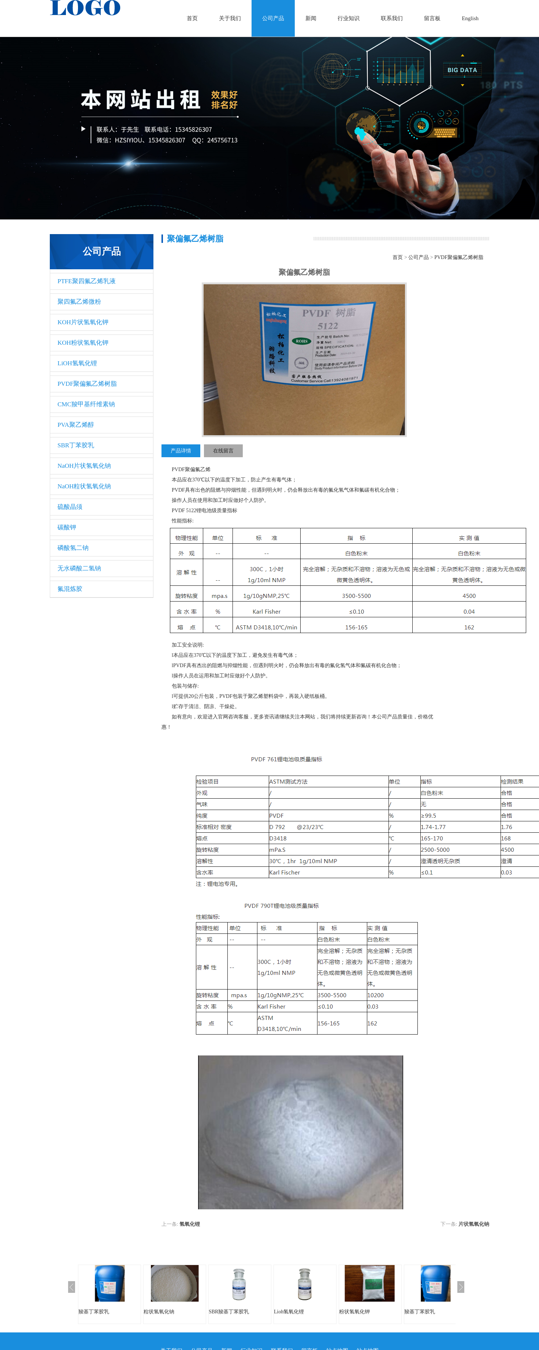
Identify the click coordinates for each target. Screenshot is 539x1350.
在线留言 (223, 451)
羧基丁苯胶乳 (93, 1311)
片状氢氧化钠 (473, 1224)
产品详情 (181, 451)
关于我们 (230, 18)
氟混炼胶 (69, 588)
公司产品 (273, 18)
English (470, 18)
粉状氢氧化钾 (354, 1311)
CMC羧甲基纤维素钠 (86, 404)
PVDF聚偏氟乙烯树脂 (87, 383)
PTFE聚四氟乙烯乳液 (86, 281)
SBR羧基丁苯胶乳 (229, 1311)
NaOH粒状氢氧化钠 (84, 486)
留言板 (432, 18)
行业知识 (349, 18)
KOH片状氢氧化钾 (82, 322)
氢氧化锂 (189, 1224)
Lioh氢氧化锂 (289, 1311)
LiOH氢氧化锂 (77, 363)
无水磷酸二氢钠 (79, 568)
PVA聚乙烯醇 (75, 424)
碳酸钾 (66, 527)
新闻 (310, 18)
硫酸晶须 (69, 506)
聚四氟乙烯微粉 (79, 301)
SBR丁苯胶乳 (75, 445)
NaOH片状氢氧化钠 (84, 465)
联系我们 (392, 18)
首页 (192, 18)
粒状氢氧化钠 (159, 1311)
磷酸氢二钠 (73, 547)
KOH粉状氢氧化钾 (82, 342)
